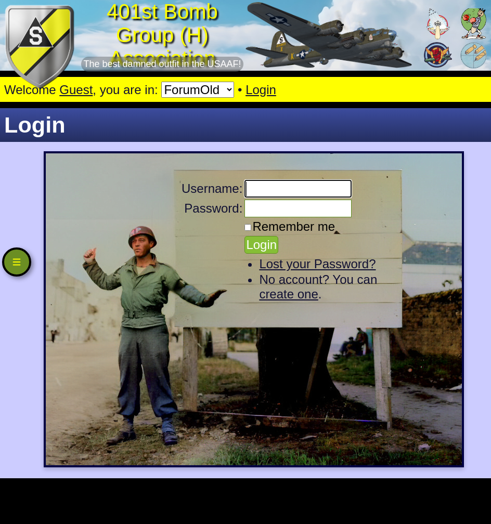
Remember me (293, 226)
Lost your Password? (317, 264)
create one (288, 294)
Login (261, 90)
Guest (76, 90)
